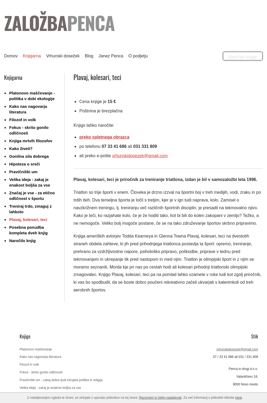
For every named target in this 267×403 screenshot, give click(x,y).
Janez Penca (110, 56)
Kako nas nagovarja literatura (40, 357)
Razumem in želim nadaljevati (160, 398)
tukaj (238, 398)
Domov (11, 56)
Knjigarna (32, 56)
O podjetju (138, 56)
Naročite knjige (243, 57)
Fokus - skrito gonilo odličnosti (41, 372)
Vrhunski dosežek (63, 56)
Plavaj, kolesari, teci (28, 219)
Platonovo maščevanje (36, 349)
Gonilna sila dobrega (29, 156)
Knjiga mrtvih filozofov (31, 141)
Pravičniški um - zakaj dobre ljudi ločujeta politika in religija (61, 380)
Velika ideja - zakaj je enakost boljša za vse (50, 388)
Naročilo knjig (22, 240)
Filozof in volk (22, 119)
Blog (89, 56)
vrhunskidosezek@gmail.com (140, 155)
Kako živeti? (21, 148)
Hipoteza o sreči (24, 164)
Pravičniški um (23, 171)
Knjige (25, 336)
